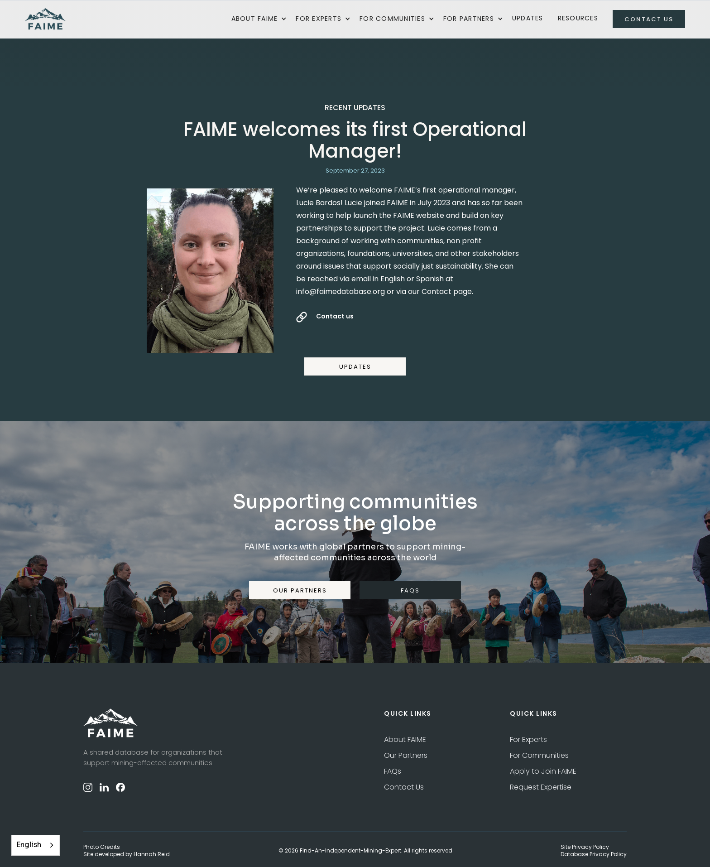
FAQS (410, 590)
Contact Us (404, 787)
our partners (300, 590)
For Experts (528, 739)
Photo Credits (101, 847)
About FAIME (405, 739)
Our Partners (405, 755)
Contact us (335, 316)
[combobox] (35, 845)
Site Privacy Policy (585, 847)
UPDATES (355, 366)
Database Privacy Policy (594, 854)
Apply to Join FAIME (543, 771)
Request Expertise (540, 787)
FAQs (392, 771)
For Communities (539, 755)
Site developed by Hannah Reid (126, 854)
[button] (259, 19)
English (28, 844)
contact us (648, 19)
